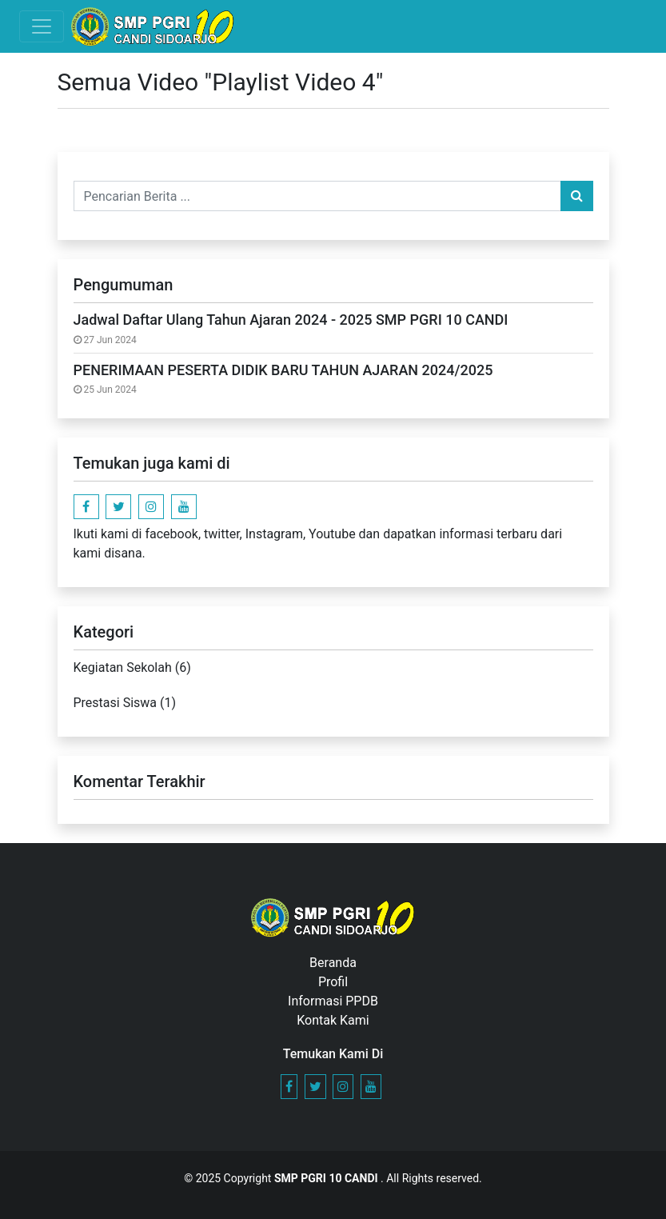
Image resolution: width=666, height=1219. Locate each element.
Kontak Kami (333, 1020)
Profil (333, 981)
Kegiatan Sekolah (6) (132, 667)
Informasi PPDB (333, 1001)
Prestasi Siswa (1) (125, 702)
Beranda (333, 962)
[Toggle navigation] (41, 26)
